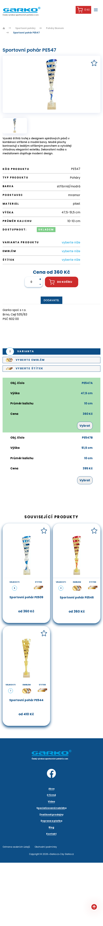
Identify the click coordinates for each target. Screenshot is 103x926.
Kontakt (51, 833)
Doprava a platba (51, 820)
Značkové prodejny (51, 814)
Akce (51, 788)
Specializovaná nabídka (51, 808)
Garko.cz (69, 854)
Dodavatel (51, 300)
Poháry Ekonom (55, 28)
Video (51, 801)
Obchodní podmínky (46, 846)
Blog (51, 827)
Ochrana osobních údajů (16, 846)
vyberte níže (71, 242)
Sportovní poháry (25, 28)
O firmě (51, 795)
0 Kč (83, 9)
